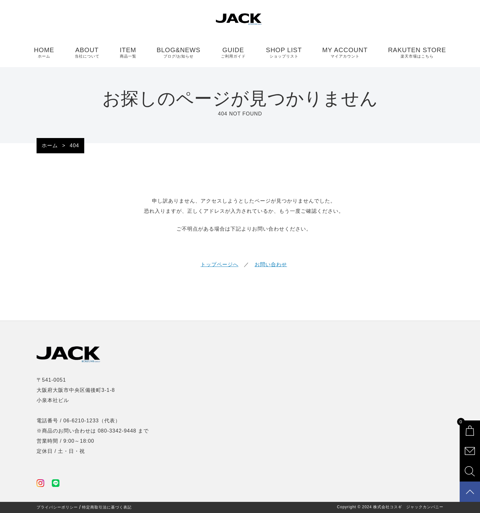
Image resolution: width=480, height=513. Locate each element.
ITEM (128, 52)
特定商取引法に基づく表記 (107, 507)
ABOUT (87, 52)
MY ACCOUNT (345, 52)
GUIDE (233, 52)
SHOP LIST (284, 52)
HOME (44, 52)
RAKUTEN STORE (417, 52)
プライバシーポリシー (57, 507)
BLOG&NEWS (179, 52)
